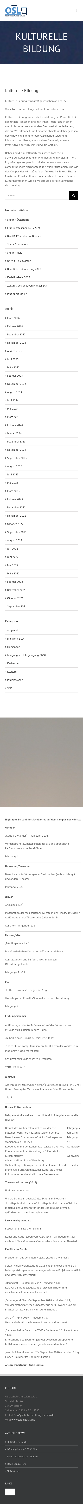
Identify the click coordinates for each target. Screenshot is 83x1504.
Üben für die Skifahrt (19, 261)
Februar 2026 (15, 326)
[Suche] (73, 195)
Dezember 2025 (16, 334)
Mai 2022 (12, 565)
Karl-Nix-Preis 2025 (18, 277)
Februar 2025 (15, 375)
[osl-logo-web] (16, 6)
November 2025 (16, 342)
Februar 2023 (15, 499)
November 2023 (16, 449)
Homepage (13, 647)
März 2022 (13, 573)
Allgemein (13, 630)
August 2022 (14, 540)
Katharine (12, 663)
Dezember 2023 (16, 441)
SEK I (10, 688)
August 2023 (14, 466)
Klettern (12, 671)
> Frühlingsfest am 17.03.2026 (21, 1449)
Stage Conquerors (17, 244)
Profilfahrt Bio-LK (17, 293)
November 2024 (16, 384)
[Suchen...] (37, 195)
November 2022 (16, 515)
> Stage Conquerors (15, 1463)
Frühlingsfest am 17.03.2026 (24, 228)
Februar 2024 (15, 425)
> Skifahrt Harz (12, 1471)
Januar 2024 (14, 433)
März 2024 (13, 416)
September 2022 (17, 532)
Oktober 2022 (15, 524)
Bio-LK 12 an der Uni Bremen (24, 236)
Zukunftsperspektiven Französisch (27, 285)
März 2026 (13, 318)
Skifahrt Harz (14, 252)
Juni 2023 (13, 474)
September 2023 (17, 458)
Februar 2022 (15, 581)
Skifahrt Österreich (18, 219)
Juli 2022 (12, 548)
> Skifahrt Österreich (16, 1441)
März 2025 (13, 367)
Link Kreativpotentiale (18, 1220)
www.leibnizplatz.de (23, 1419)
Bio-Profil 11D (15, 638)
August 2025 (14, 351)
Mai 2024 (12, 408)
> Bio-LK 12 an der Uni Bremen (21, 1456)
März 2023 (13, 491)
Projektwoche (15, 679)
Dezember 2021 (16, 590)
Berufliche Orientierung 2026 (24, 269)
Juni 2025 (13, 359)
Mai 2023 (12, 482)
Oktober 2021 (15, 598)
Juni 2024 (13, 400)
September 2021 (17, 606)
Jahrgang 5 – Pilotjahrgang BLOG (26, 655)
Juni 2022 (13, 556)
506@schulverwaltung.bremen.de (34, 1415)
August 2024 (14, 392)
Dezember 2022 (16, 507)
